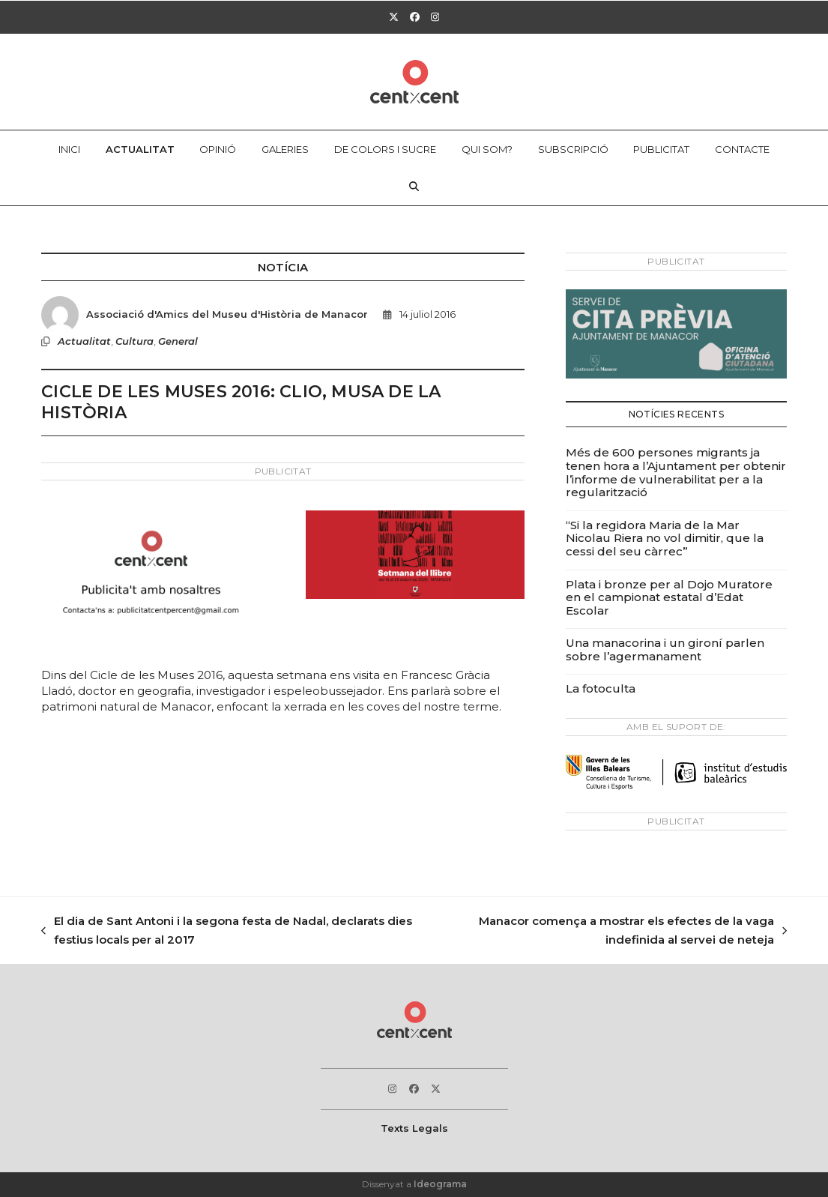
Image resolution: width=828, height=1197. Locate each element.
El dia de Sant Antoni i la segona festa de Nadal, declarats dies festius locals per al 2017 (226, 932)
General (178, 341)
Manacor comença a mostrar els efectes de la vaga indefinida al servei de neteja (611, 932)
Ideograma (440, 1184)
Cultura (134, 341)
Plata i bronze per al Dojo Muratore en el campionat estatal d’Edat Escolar (669, 597)
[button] (414, 186)
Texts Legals (414, 1128)
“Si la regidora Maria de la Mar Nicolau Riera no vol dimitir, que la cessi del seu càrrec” (665, 538)
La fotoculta (600, 688)
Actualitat (84, 341)
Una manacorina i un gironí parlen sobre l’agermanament (665, 649)
